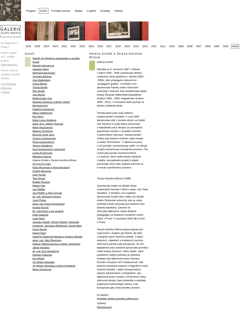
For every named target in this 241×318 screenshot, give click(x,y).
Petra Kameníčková (43, 142)
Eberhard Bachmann (43, 72)
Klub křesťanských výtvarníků (48, 149)
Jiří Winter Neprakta (43, 262)
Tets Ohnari (38, 178)
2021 (73, 46)
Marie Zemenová (41, 269)
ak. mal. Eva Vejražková (45, 251)
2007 (199, 46)
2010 (172, 46)
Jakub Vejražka (40, 247)
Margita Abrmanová (43, 65)
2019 (91, 46)
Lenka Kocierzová (42, 153)
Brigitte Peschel (41, 182)
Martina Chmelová (42, 131)
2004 (225, 46)
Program (31, 10)
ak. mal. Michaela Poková (46, 196)
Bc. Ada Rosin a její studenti (47, 211)
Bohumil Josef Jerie (43, 134)
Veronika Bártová (41, 76)
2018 (100, 46)
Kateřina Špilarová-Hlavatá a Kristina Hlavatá (57, 236)
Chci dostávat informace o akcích (8, 88)
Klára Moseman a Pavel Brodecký (51, 167)
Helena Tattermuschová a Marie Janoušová (56, 244)
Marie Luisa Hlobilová (44, 120)
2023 (55, 46)
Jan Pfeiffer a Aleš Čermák (47, 193)
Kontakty (105, 10)
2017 (109, 46)
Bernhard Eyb (40, 105)
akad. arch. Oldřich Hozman (47, 123)
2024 (46, 46)
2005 (216, 46)
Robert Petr (38, 185)
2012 (154, 46)
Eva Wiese (38, 258)
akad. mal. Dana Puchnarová (48, 203)
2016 (118, 46)
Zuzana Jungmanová (44, 138)
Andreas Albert (40, 69)
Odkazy (118, 10)
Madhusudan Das (42, 98)
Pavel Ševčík (39, 229)
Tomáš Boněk (40, 87)
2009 (181, 46)
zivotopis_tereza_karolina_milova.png (117, 298)
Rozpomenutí (104, 307)
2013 (145, 46)
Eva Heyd (37, 116)
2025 (37, 46)
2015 (127, 46)
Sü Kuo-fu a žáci (41, 163)
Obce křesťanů (9, 64)
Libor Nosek (39, 174)
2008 (190, 46)
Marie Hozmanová (42, 127)
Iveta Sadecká (40, 214)
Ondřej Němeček (41, 171)
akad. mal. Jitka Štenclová (46, 240)
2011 (163, 46)
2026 (28, 46)
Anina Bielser (39, 83)
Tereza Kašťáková (42, 145)
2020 (82, 46)
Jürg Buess (38, 94)
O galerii (91, 10)
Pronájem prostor (61, 10)
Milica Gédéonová (42, 112)
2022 (64, 46)
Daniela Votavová (42, 254)
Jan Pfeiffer (38, 189)
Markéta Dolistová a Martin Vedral (51, 102)
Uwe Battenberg (41, 80)
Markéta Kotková (41, 156)
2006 (207, 46)
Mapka (78, 10)
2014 (136, 46)
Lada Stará (38, 218)
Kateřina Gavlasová (43, 109)
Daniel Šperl (39, 233)
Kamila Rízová (40, 207)
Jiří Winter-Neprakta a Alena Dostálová (53, 265)
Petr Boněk (38, 91)
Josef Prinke (39, 200)
